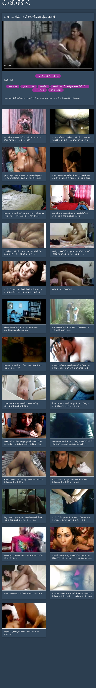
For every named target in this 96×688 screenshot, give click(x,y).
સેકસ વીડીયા (55, 90)
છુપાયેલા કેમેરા (28, 86)
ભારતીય (43, 86)
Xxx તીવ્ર (13, 86)
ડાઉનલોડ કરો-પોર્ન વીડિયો (47, 76)
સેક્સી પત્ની (39, 90)
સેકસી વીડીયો (16, 3)
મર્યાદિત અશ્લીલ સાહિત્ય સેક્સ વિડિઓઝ (70, 86)
